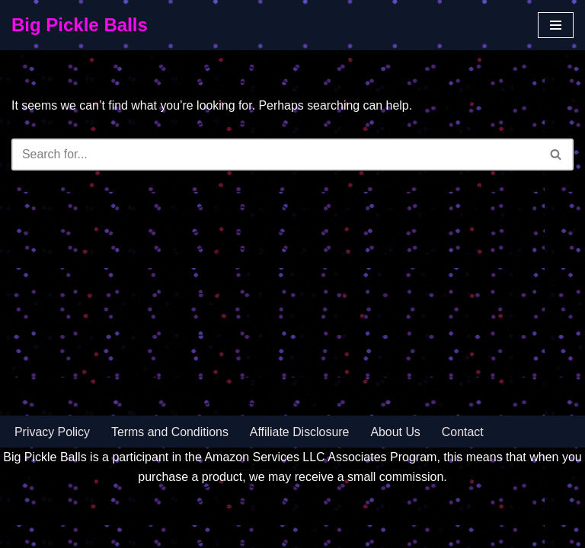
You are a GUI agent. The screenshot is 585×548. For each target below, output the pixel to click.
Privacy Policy (52, 470)
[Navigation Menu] (556, 25)
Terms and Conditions (171, 470)
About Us (397, 470)
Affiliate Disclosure (300, 470)
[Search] (275, 154)
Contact (464, 470)
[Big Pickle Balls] (79, 25)
